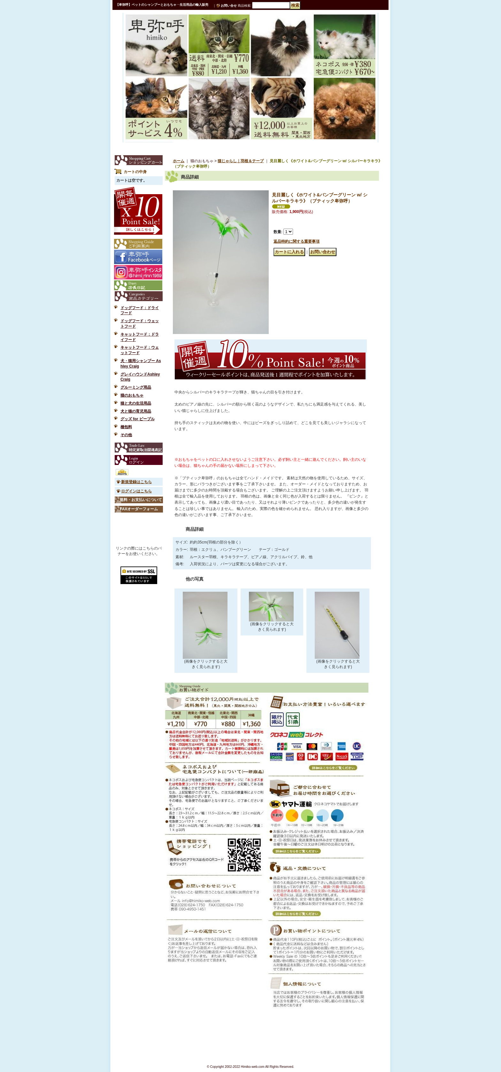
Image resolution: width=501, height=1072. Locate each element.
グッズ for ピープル (137, 419)
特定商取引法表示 (139, 447)
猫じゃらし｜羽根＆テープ (241, 161)
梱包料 (126, 427)
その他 (126, 435)
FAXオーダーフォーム (139, 509)
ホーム (178, 161)
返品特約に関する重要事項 (297, 241)
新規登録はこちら (136, 482)
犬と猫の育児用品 (135, 411)
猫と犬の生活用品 (135, 403)
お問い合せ (229, 5)
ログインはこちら (136, 491)
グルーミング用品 (135, 387)
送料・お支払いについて (141, 500)
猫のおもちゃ (131, 395)
